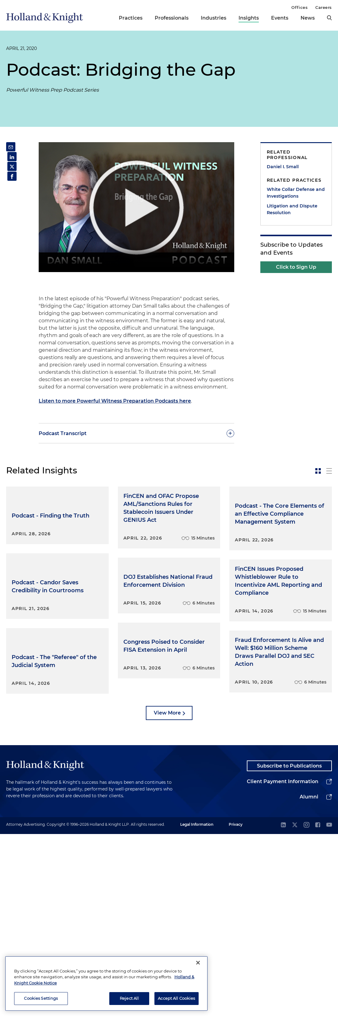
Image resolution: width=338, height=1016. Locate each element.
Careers (323, 7)
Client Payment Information (282, 963)
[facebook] (317, 1007)
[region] (106, 983)
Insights (249, 18)
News (308, 18)
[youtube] (329, 1007)
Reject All (129, 998)
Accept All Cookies (176, 998)
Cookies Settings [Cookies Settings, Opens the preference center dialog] (41, 998)
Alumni (309, 979)
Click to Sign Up (296, 267)
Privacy (236, 1006)
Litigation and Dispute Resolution (292, 209)
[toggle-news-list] (329, 471)
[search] (329, 17)
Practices (130, 18)
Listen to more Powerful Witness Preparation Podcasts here (115, 401)
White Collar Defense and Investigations (296, 193)
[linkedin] (283, 1007)
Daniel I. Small (283, 166)
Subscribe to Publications (289, 947)
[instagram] (306, 1007)
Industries (213, 18)
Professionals (171, 18)
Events (279, 18)
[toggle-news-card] (318, 471)
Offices (299, 7)
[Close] (198, 962)
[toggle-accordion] (136, 433)
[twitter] (294, 1007)
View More (167, 893)
